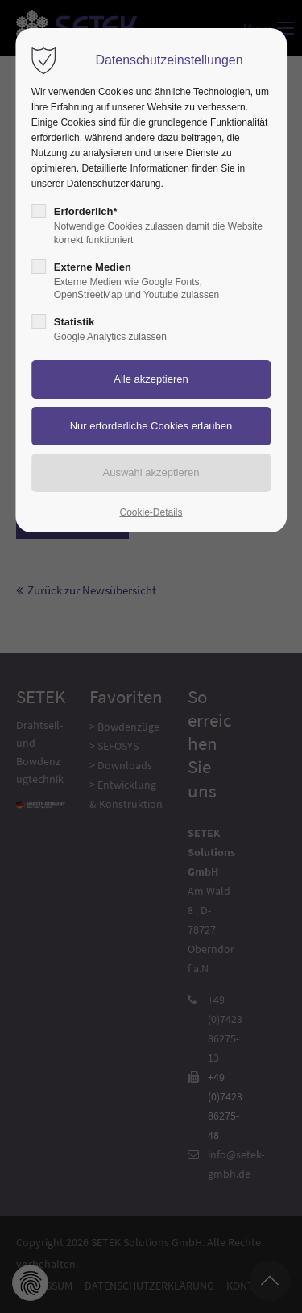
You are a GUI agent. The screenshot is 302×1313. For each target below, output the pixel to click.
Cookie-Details (150, 512)
